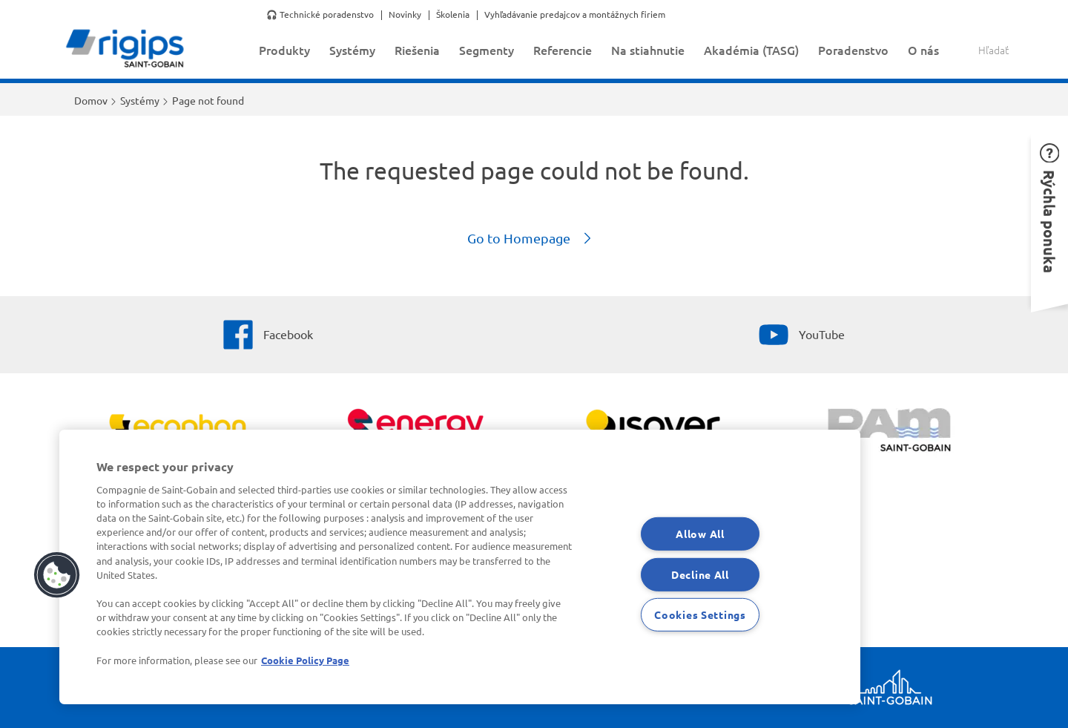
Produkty (284, 50)
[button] (1049, 219)
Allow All (700, 533)
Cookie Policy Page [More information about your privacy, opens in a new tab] (305, 660)
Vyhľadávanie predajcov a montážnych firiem (574, 15)
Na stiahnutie (648, 50)
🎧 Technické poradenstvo (320, 15)
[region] (459, 567)
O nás (923, 50)
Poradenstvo (853, 50)
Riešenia (417, 50)
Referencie (562, 50)
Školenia (452, 15)
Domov (91, 100)
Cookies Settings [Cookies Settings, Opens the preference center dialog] (700, 614)
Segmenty (486, 50)
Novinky (405, 15)
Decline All (700, 573)
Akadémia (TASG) (751, 50)
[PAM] (890, 432)
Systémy (352, 50)
